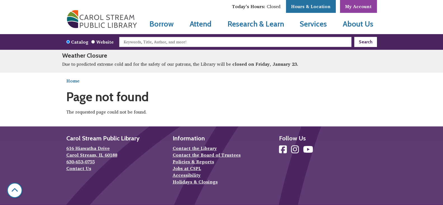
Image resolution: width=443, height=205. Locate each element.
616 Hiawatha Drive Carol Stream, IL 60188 (91, 152)
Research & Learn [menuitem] (256, 24)
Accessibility (187, 175)
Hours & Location (311, 6)
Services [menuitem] (313, 24)
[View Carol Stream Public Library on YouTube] (308, 151)
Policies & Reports (193, 161)
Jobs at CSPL (187, 168)
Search (365, 41)
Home (72, 80)
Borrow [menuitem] (161, 24)
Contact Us (78, 168)
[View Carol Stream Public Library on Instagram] (295, 151)
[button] (256, 6)
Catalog (79, 42)
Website (105, 42)
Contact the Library (195, 148)
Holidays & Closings (195, 181)
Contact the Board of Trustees (207, 155)
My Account (358, 6)
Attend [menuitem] (201, 24)
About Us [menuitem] (358, 24)
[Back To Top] (14, 190)
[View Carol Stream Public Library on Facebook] (283, 151)
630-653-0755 (80, 161)
